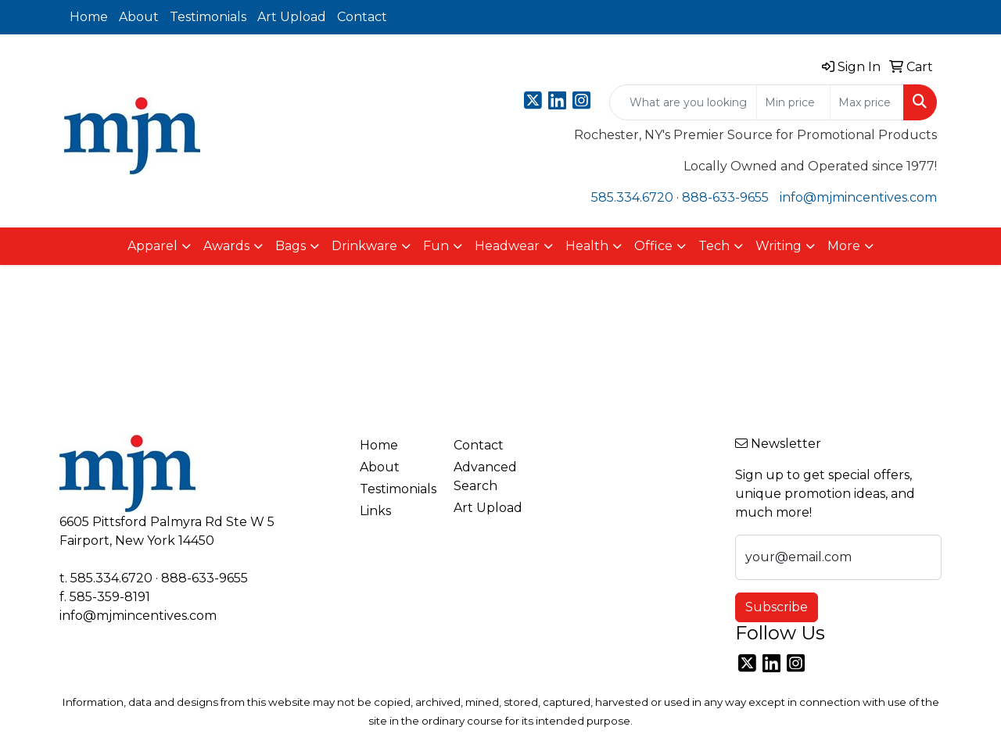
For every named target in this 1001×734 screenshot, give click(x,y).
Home (89, 16)
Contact (362, 16)
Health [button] (586, 245)
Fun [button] (436, 245)
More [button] (843, 245)
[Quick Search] (683, 102)
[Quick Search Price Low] (793, 102)
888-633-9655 (725, 197)
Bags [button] (290, 245)
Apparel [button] (152, 245)
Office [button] (653, 245)
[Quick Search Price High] (867, 102)
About (139, 16)
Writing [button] (778, 245)
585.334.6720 (632, 197)
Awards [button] (226, 245)
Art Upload (291, 16)
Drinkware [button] (364, 245)
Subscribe (776, 607)
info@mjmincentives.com (858, 197)
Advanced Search (485, 476)
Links (375, 510)
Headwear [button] (507, 245)
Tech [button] (714, 245)
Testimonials (208, 16)
